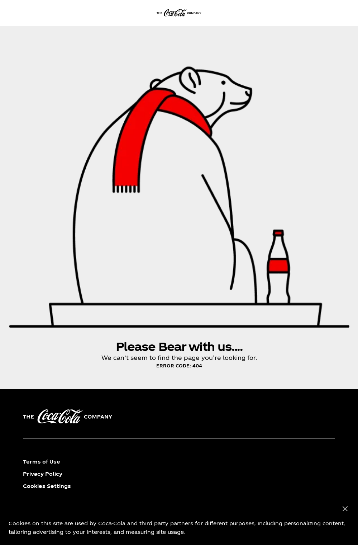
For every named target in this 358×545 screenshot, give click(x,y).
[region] (179, 520)
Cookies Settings (47, 486)
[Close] (345, 509)
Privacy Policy (42, 474)
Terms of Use (41, 462)
